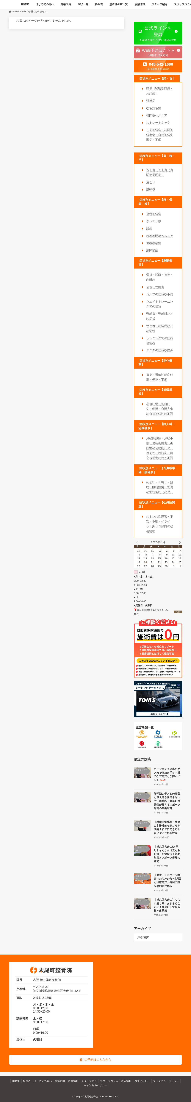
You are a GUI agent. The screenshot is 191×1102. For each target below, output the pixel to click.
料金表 (27, 1080)
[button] (158, 33)
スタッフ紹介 (89, 1080)
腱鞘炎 (150, 189)
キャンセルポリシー (95, 1085)
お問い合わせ (142, 1080)
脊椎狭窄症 (153, 243)
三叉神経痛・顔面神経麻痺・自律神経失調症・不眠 (159, 134)
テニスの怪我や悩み (159, 350)
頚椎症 (150, 100)
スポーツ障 (153, 286)
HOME (16, 1080)
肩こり (150, 182)
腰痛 (149, 228)
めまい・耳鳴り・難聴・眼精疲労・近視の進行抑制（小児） (159, 487)
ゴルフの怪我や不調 (159, 294)
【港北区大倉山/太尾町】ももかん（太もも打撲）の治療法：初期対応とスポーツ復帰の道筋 (167, 853)
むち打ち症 (153, 108)
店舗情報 (73, 1080)
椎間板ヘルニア (156, 115)
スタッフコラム (109, 1080)
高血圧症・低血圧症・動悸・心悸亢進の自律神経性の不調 (159, 408)
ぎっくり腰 (153, 221)
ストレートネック (158, 122)
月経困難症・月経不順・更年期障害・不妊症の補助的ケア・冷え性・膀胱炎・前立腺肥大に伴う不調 (159, 448)
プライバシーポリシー (166, 1080)
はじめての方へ (43, 1080)
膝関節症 (152, 250)
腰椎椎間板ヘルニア (159, 235)
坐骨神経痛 (153, 214)
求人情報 (126, 1080)
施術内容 (60, 1080)
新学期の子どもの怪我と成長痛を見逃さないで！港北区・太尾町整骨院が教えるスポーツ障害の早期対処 (167, 800)
